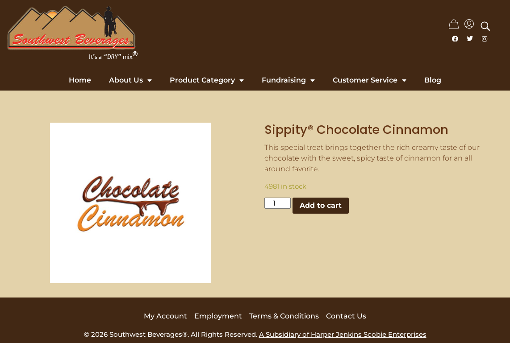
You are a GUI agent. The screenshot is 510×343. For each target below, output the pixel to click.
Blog (432, 80)
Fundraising (288, 80)
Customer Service (369, 80)
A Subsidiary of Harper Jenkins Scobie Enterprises (342, 334)
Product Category (207, 80)
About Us (130, 80)
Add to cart (321, 205)
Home (80, 80)
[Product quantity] (277, 203)
